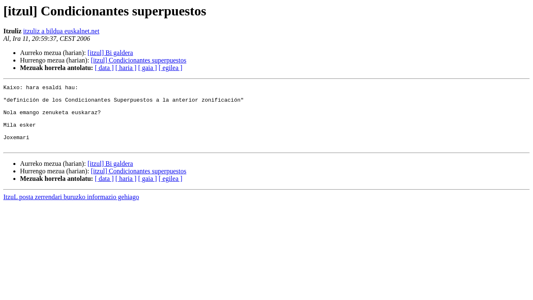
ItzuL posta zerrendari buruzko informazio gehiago (71, 209)
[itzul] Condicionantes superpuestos (138, 60)
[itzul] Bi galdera (110, 52)
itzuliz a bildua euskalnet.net (61, 31)
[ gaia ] (147, 67)
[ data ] (104, 67)
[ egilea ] (170, 67)
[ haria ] (126, 67)
